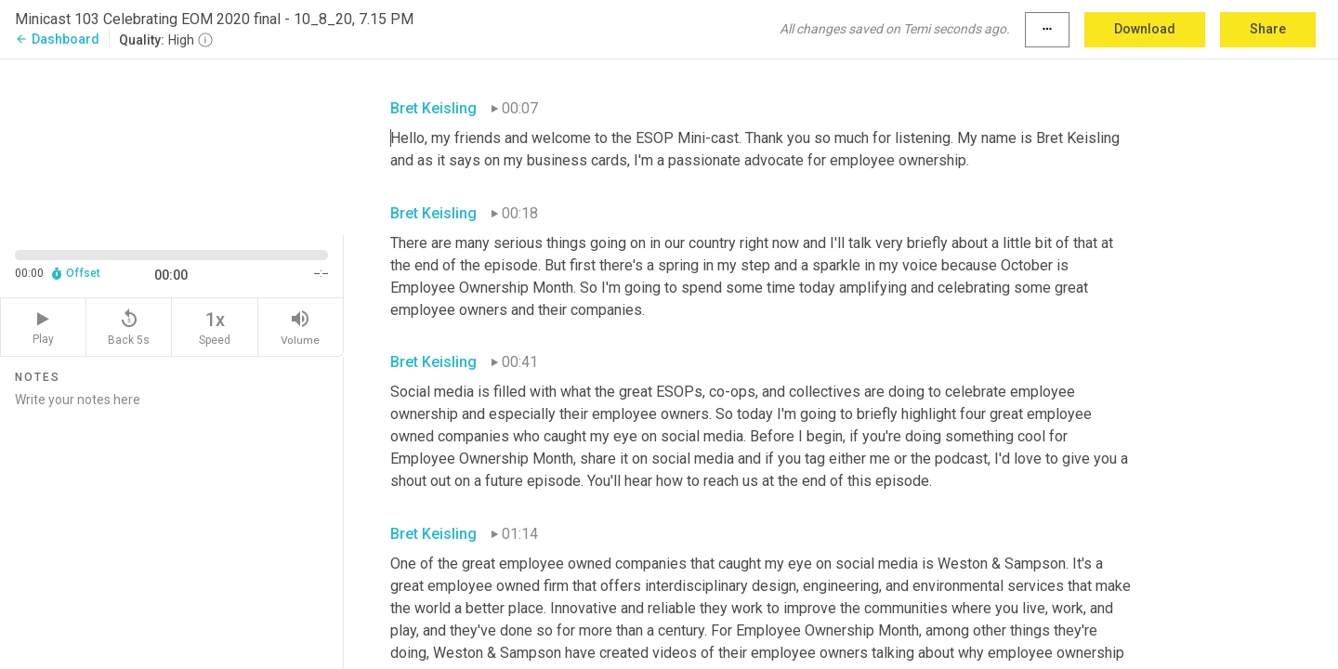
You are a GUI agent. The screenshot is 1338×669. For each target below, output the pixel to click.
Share (1268, 28)
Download (1144, 28)
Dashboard (57, 39)
